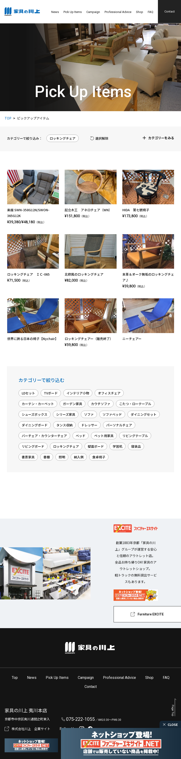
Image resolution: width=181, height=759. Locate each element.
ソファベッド (112, 414)
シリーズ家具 (65, 414)
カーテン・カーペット (38, 403)
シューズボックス (34, 414)
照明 (62, 457)
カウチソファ (100, 403)
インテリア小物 (77, 393)
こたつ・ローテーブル (135, 403)
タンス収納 (64, 425)
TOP (8, 118)
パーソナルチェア (119, 425)
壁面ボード (96, 446)
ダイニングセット (144, 414)
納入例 (79, 457)
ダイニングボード (35, 425)
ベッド (80, 435)
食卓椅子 (98, 457)
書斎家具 (28, 457)
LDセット (28, 393)
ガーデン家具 (72, 403)
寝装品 (136, 446)
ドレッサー (89, 425)
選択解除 (101, 138)
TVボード (51, 393)
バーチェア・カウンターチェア (44, 435)
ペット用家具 (104, 435)
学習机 (117, 446)
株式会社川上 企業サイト (31, 728)
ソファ (89, 414)
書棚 (46, 457)
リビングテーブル (135, 435)
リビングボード (33, 446)
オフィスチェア (109, 393)
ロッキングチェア (66, 446)
